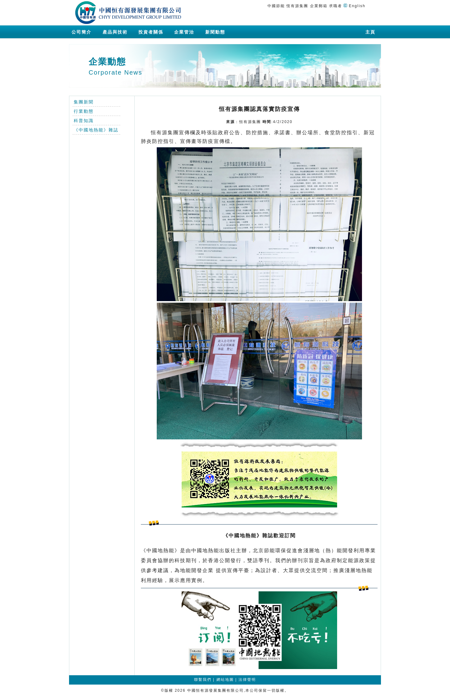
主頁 (370, 32)
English (357, 6)
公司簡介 (81, 32)
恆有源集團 (297, 6)
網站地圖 (225, 679)
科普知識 (84, 120)
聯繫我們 (202, 679)
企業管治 (184, 32)
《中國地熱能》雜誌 (96, 129)
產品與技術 (115, 32)
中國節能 (276, 6)
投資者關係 (150, 32)
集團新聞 (84, 101)
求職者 (335, 6)
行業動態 (84, 111)
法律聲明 (247, 679)
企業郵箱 (318, 6)
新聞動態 (215, 32)
